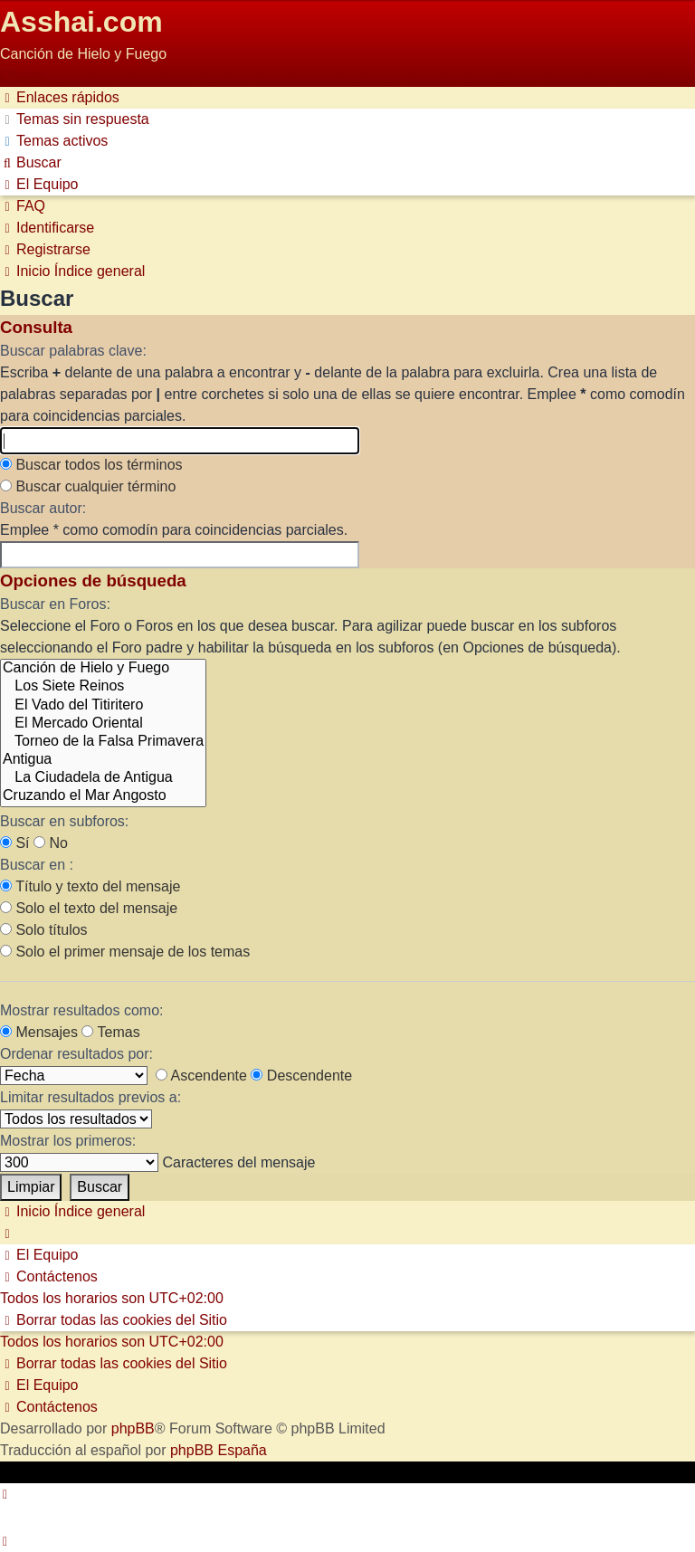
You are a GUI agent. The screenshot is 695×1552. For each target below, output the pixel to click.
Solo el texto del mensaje (88, 908)
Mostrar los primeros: (68, 1140)
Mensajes (39, 1032)
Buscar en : (36, 864)
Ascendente (201, 1075)
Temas (110, 1032)
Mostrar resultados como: (82, 1010)
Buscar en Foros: (55, 604)
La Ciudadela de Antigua (103, 778)
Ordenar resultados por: (76, 1054)
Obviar (21, 75)
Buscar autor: (43, 508)
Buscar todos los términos (91, 464)
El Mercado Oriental (103, 724)
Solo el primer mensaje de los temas (125, 951)
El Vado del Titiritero (103, 706)
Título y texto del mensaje (90, 886)
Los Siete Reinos (103, 687)
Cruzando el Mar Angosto (103, 796)
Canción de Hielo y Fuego (103, 669)
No (50, 843)
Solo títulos (44, 930)
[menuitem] (74, 119)
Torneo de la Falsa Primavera (103, 742)
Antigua (103, 760)
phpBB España (218, 1450)
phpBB (133, 1428)
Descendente (301, 1075)
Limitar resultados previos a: (90, 1097)
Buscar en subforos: (64, 821)
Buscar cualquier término (88, 486)
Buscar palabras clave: (73, 350)
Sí (15, 843)
